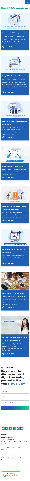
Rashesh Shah (9, 47)
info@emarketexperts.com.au (11, 447)
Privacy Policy (5, 455)
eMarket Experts (12, 458)
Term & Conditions (15, 455)
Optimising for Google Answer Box (13, 166)
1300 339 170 (17, 383)
